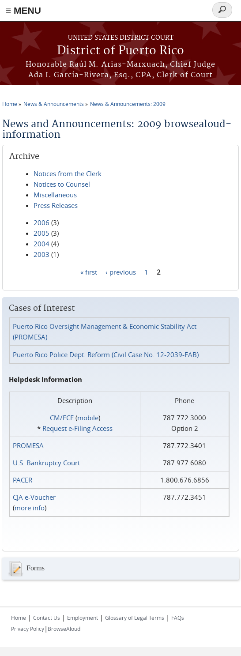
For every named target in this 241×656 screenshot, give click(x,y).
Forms (26, 568)
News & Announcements (53, 103)
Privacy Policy (27, 628)
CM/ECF (62, 417)
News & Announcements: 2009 (128, 103)
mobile (87, 417)
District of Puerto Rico (120, 51)
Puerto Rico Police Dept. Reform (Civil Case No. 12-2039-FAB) (106, 354)
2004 (41, 243)
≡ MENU (23, 10)
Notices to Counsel (62, 184)
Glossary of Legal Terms (134, 617)
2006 (41, 222)
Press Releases (56, 205)
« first (88, 271)
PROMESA (28, 445)
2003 (41, 254)
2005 (41, 233)
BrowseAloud (64, 628)
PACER (22, 479)
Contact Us (46, 617)
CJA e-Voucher (34, 497)
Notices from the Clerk (68, 173)
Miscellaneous (55, 194)
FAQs (177, 617)
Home (9, 103)
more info (30, 507)
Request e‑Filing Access (77, 428)
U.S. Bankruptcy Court (46, 462)
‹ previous (120, 271)
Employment (82, 617)
